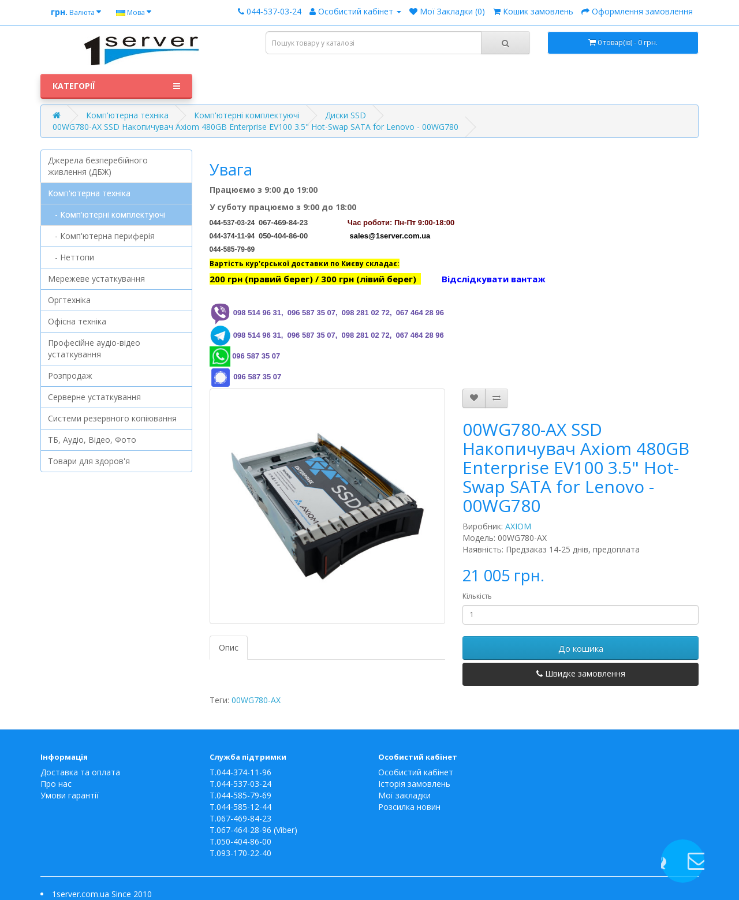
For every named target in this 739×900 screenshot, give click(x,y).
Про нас (56, 783)
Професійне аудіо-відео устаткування (94, 348)
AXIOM (518, 526)
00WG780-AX (256, 699)
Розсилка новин (409, 806)
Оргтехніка (69, 299)
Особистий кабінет (415, 772)
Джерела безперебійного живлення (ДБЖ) (98, 166)
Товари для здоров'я (89, 460)
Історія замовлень (414, 783)
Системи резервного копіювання (112, 418)
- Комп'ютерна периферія (101, 235)
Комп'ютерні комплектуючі (247, 115)
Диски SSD (345, 115)
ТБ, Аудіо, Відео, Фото (92, 439)
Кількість (477, 596)
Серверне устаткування (94, 396)
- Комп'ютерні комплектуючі (107, 214)
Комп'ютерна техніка (127, 115)
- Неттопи (71, 257)
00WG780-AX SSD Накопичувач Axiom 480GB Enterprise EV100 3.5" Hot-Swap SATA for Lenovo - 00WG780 (255, 126)
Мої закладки (404, 795)
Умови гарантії (69, 795)
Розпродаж (70, 375)
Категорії (116, 86)
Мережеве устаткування (96, 278)
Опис (228, 647)
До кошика (580, 648)
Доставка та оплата (80, 772)
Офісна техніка (77, 321)
